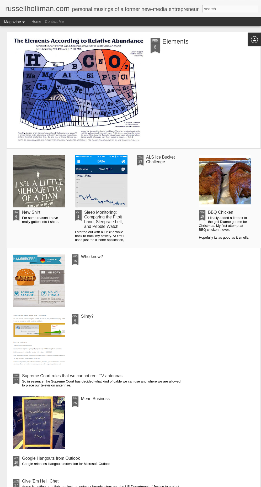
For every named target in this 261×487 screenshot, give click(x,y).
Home (36, 21)
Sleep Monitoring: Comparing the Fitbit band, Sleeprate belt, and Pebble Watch (103, 219)
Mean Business (95, 398)
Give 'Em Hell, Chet (40, 481)
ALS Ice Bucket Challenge (160, 159)
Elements (175, 41)
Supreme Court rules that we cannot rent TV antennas (72, 376)
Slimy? (87, 316)
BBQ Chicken (220, 212)
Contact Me (54, 21)
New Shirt (31, 212)
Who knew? (92, 256)
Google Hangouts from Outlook (51, 458)
